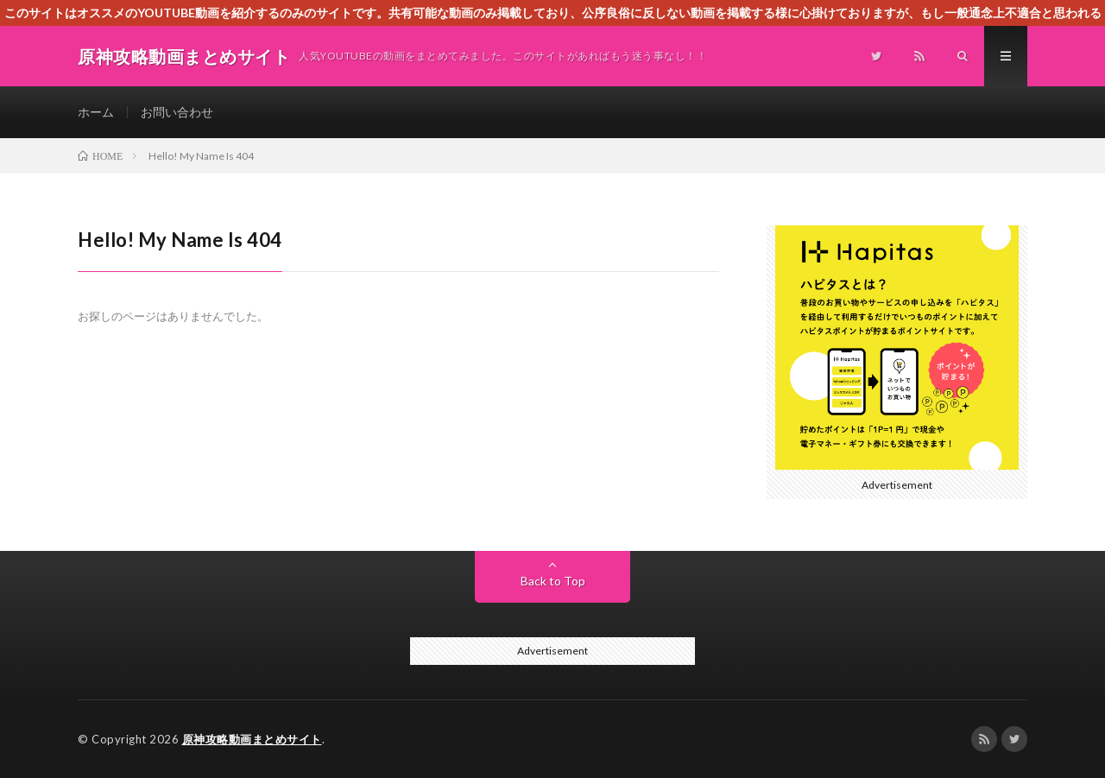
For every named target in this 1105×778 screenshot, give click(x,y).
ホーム (96, 111)
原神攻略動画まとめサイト (252, 739)
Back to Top (553, 580)
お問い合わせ (177, 111)
